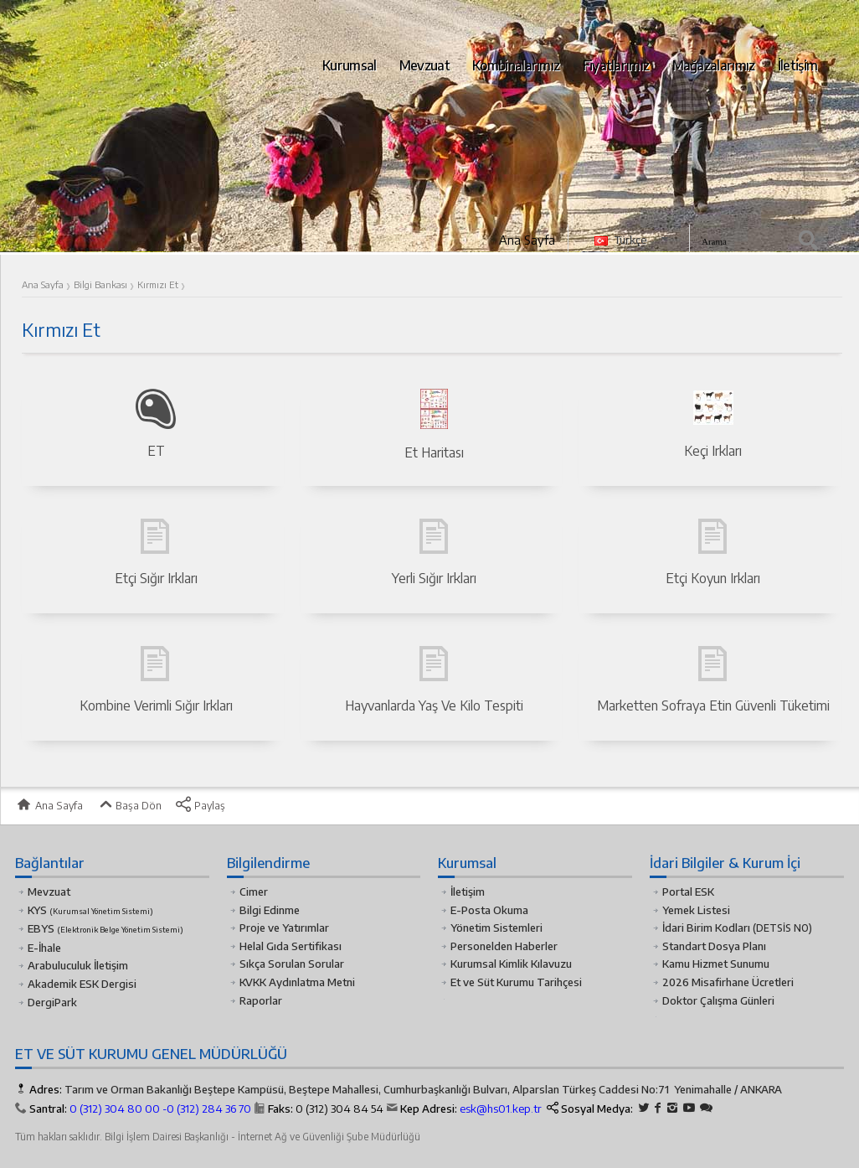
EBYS (105, 928)
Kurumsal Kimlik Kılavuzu (511, 963)
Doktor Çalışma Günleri (718, 1000)
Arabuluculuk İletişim (78, 965)
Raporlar (260, 1000)
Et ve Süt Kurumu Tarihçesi (516, 982)
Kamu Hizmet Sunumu (715, 963)
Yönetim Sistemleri (496, 927)
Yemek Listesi (696, 910)
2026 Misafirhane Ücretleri (728, 982)
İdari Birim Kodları (706, 927)
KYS (90, 910)
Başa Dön (129, 805)
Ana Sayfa (527, 239)
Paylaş (200, 805)
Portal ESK (688, 891)
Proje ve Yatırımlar (284, 927)
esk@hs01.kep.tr (501, 1108)
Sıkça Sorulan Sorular (291, 963)
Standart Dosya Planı (714, 946)
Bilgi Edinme (269, 910)
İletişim (467, 891)
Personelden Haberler (504, 946)
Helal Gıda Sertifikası (290, 946)
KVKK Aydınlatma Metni (297, 982)
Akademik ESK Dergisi (82, 983)
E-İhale (44, 947)
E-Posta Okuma (489, 910)
